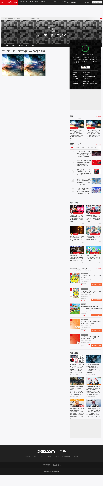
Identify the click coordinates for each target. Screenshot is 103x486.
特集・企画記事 (72, 2)
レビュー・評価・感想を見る (84, 55)
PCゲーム (38, 2)
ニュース (61, 2)
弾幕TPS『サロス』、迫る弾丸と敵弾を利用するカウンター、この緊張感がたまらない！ (77, 242)
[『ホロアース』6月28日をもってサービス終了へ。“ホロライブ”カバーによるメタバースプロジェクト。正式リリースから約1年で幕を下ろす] (96, 192)
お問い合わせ (30, 467)
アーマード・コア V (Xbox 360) (28, 18)
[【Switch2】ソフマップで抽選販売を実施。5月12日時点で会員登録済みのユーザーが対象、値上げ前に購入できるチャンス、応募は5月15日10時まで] (96, 165)
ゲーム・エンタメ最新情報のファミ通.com (11, 18)
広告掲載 (73, 467)
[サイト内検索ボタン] (97, 2)
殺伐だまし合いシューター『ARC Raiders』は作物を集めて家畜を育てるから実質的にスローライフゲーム (77, 264)
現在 (72, 150)
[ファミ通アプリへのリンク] (46, 476)
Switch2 (25, 2)
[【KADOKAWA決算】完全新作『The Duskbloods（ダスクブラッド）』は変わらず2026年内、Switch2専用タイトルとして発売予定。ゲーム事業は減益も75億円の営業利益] (96, 156)
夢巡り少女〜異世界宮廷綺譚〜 (95, 237)
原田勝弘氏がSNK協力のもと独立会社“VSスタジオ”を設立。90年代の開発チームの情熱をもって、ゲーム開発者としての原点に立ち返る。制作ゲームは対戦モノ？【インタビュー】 (93, 400)
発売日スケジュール (47, 2)
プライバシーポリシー (40, 467)
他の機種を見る (90, 77)
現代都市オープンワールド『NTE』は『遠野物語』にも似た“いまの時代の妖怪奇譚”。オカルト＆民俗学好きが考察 (93, 221)
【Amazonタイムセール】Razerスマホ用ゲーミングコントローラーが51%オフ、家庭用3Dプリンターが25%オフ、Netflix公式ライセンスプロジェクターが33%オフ (77, 376)
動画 (66, 2)
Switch (29, 2)
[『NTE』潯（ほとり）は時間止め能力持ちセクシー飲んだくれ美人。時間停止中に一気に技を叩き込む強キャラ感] (77, 211)
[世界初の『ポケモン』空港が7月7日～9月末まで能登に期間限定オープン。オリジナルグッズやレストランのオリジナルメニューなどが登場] (96, 183)
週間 (83, 150)
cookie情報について (65, 467)
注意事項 (56, 467)
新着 (21, 2)
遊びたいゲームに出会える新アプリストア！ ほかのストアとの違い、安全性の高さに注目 (93, 263)
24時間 (77, 150)
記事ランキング (75, 146)
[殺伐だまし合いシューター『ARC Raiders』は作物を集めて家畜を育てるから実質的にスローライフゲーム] (77, 254)
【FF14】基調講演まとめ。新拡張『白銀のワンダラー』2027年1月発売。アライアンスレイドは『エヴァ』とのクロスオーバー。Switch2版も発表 (93, 376)
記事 (71, 117)
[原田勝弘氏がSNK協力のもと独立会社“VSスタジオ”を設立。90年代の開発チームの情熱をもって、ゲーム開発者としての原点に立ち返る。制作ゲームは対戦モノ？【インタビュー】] (93, 390)
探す (87, 68)
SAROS (75, 237)
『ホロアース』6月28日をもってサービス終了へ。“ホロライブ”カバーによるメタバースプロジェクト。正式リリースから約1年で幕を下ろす (84, 193)
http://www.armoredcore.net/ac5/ (90, 85)
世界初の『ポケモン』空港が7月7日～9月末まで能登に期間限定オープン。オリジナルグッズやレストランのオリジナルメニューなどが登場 (84, 184)
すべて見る (98, 117)
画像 (27, 46)
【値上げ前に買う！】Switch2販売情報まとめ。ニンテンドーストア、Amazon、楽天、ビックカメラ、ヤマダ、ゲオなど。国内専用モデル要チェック (84, 175)
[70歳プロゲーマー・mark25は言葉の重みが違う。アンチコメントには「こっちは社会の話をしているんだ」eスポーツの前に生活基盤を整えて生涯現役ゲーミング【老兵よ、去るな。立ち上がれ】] (77, 413)
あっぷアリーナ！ (94, 258)
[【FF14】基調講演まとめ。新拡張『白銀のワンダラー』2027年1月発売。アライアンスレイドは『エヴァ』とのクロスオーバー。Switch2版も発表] (93, 366)
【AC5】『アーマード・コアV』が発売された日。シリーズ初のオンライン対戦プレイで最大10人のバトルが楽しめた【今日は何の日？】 (77, 136)
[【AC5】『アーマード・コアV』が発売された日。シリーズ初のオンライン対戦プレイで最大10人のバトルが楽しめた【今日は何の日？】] (13, 66)
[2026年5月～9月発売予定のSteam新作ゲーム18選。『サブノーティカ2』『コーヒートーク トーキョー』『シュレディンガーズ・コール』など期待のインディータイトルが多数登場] (77, 390)
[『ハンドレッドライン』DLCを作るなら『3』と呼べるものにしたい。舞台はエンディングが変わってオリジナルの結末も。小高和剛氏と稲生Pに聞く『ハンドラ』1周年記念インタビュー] (93, 413)
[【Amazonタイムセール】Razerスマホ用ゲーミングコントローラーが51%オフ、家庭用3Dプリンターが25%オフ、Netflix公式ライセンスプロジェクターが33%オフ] (77, 366)
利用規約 (50, 467)
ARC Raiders (76, 258)
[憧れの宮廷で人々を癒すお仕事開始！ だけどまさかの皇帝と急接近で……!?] (93, 234)
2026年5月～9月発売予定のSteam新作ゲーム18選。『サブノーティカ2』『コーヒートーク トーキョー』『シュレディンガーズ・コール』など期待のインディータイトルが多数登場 (77, 400)
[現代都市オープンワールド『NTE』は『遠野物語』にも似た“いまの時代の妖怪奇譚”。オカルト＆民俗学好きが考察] (93, 211)
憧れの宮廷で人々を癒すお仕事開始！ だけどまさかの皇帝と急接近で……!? (93, 242)
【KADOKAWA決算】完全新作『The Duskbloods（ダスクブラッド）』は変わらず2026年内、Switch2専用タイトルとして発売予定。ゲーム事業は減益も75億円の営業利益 (84, 156)
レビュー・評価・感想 (17, 46)
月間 (87, 150)
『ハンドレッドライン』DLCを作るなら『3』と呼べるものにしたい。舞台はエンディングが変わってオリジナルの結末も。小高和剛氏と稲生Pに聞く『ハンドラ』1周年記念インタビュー (93, 423)
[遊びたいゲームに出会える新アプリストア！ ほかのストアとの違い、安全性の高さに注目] (93, 254)
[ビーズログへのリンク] (57, 476)
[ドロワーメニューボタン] (2, 2)
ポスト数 (93, 150)
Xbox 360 (85, 77)
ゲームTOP (6, 46)
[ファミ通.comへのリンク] (11, 2)
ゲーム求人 (55, 2)
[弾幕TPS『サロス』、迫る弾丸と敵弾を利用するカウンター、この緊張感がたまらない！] (77, 234)
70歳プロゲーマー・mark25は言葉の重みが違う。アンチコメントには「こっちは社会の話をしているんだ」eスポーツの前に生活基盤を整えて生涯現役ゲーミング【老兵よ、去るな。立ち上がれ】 (77, 423)
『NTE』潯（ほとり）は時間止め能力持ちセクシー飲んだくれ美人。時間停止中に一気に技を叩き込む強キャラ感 (77, 221)
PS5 (33, 2)
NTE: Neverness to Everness (78, 215)
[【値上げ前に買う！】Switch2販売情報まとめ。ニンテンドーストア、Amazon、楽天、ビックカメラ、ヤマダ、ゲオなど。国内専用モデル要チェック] (96, 174)
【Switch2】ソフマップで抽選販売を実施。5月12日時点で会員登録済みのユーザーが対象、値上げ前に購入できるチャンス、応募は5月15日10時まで (84, 166)
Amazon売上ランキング (78, 276)
